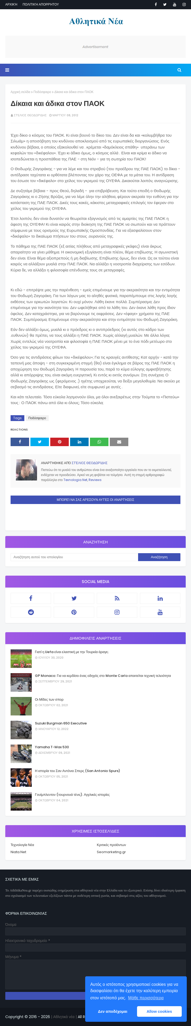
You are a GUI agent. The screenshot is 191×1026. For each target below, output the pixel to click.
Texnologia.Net (75, 480)
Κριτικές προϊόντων (111, 844)
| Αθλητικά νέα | (63, 1016)
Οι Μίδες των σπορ (49, 699)
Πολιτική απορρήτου (40, 4)
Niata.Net (18, 851)
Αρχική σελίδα (20, 92)
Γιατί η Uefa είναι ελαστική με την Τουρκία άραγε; (72, 651)
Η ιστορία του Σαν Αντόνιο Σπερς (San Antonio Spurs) (77, 770)
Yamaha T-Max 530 (52, 747)
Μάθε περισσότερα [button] (145, 998)
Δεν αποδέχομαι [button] (112, 1011)
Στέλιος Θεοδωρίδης (30, 115)
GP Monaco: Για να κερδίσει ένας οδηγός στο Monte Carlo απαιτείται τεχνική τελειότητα (103, 675)
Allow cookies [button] (159, 1011)
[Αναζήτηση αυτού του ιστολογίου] (74, 557)
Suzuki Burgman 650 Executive (61, 723)
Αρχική (11, 4)
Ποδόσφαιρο (42, 92)
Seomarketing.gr (111, 851)
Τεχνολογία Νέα (22, 844)
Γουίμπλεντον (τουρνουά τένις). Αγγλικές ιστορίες (72, 794)
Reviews (95, 480)
